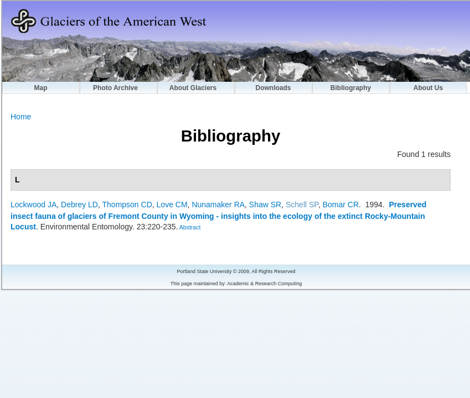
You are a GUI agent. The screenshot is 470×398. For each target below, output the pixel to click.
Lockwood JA (33, 204)
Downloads (273, 88)
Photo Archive (115, 88)
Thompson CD (127, 204)
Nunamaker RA (218, 204)
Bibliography (350, 88)
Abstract (189, 227)
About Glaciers (192, 88)
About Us (428, 88)
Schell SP (302, 204)
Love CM (172, 204)
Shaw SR (265, 204)
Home (21, 116)
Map (41, 88)
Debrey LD (79, 204)
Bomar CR (341, 204)
